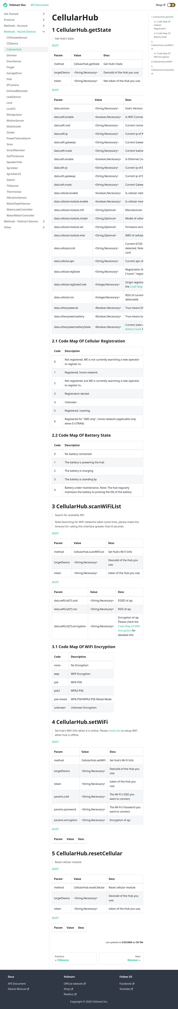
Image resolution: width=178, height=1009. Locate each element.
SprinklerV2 (14, 174)
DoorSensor (14, 61)
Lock (9, 103)
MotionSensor (15, 120)
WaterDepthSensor (18, 203)
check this (114, 730)
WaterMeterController (20, 215)
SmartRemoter (16, 150)
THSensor (13, 186)
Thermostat (14, 192)
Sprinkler (12, 168)
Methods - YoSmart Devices (21, 221)
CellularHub (14, 49)
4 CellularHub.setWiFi (161, 61)
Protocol (9, 20)
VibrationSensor (17, 197)
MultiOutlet (14, 126)
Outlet (10, 132)
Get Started (11, 14)
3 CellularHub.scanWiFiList (162, 45)
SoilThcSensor (15, 156)
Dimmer (12, 55)
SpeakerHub (14, 162)
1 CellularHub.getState (162, 16)
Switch (11, 180)
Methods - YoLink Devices (20, 31)
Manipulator (14, 114)
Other (7, 227)
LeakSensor (14, 97)
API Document (39, 5)
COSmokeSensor (17, 37)
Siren (10, 144)
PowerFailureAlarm (19, 138)
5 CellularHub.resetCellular (162, 70)
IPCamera (13, 85)
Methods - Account (15, 26)
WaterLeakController (20, 209)
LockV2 (11, 109)
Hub (9, 79)
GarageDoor (14, 73)
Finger (11, 67)
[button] (171, 5)
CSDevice (12, 43)
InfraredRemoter (17, 91)
